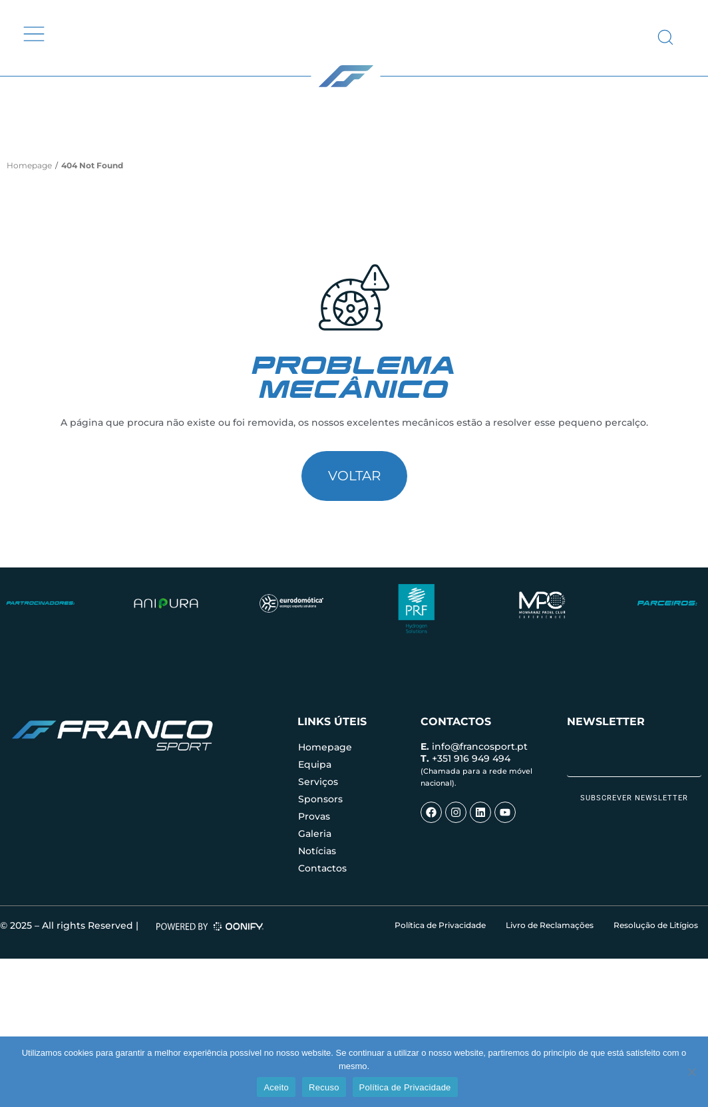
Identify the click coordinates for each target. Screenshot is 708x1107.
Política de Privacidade (405, 1087)
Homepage (29, 165)
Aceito (276, 1087)
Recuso (324, 1087)
